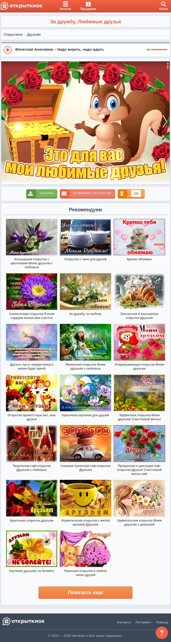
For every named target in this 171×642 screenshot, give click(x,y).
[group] (85, 49)
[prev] (6, 121)
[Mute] (148, 49)
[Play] (8, 50)
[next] (165, 121)
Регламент (143, 622)
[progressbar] (159, 50)
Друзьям (33, 35)
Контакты (124, 622)
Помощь (162, 622)
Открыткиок (13, 35)
